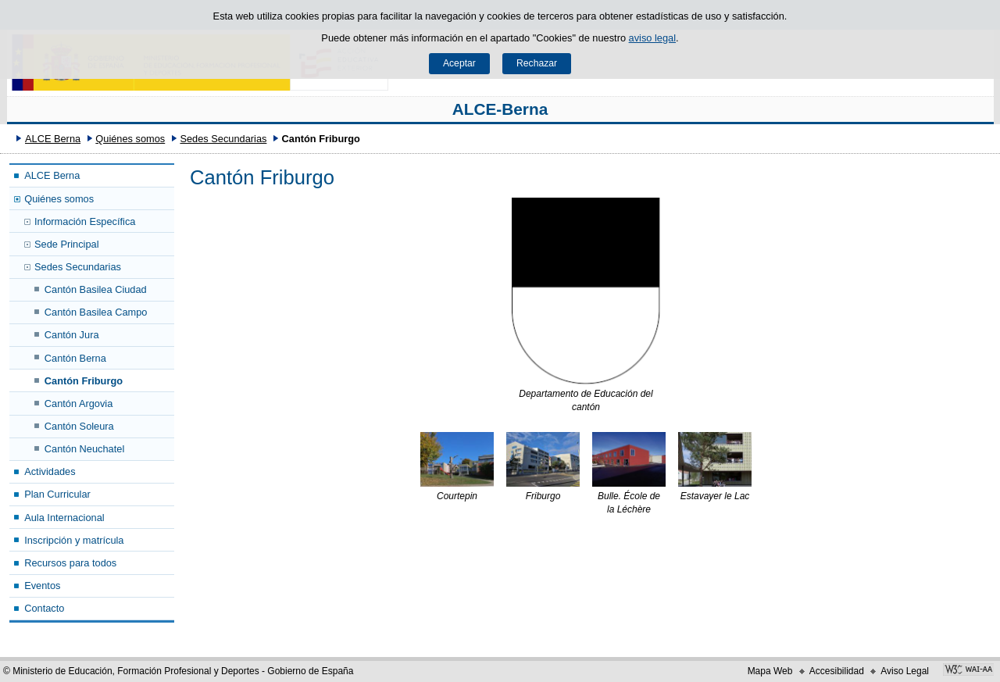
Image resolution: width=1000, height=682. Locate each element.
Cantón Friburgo (84, 381)
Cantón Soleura (79, 426)
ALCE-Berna (500, 109)
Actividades (49, 471)
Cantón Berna (75, 358)
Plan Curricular (57, 494)
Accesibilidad (836, 671)
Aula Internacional (64, 517)
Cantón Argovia (79, 403)
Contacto (44, 608)
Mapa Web (770, 671)
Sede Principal (66, 244)
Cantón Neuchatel (84, 449)
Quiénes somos (130, 139)
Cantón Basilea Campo (96, 312)
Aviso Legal (904, 671)
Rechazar (536, 63)
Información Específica (84, 221)
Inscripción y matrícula (73, 540)
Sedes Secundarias (223, 139)
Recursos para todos (70, 563)
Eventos (42, 585)
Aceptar (459, 63)
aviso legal (652, 38)
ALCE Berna (52, 139)
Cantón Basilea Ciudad (96, 289)
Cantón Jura (72, 335)
